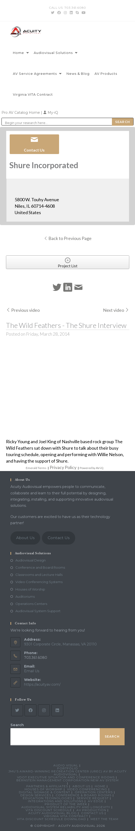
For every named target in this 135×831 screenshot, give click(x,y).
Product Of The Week (66, 804)
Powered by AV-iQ (91, 468)
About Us (25, 537)
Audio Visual (65, 765)
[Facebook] (30, 710)
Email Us (31, 671)
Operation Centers (94, 792)
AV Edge (95, 801)
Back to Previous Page (68, 238)
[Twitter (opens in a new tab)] (52, 12)
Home (100, 786)
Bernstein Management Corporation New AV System (67, 780)
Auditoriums (25, 596)
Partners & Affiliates (47, 786)
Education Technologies (47, 798)
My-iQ (50, 112)
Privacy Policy (63, 467)
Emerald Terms (36, 468)
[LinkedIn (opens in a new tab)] (71, 12)
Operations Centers (31, 604)
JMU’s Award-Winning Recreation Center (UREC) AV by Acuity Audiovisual (67, 772)
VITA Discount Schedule (49, 810)
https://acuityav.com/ (42, 684)
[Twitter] (17, 710)
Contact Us (58, 537)
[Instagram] (44, 710)
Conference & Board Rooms (83, 795)
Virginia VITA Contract (66, 816)
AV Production (91, 810)
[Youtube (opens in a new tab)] (83, 12)
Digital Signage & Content (44, 792)
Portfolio (67, 768)
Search (17, 725)
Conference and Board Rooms (40, 567)
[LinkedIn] (57, 710)
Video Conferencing (87, 789)
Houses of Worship (30, 589)
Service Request (93, 798)
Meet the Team (104, 819)
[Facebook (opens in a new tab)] (59, 12)
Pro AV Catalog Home (21, 112)
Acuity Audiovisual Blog (52, 813)
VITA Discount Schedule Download (51, 819)
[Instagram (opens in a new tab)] (65, 12)
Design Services (35, 795)
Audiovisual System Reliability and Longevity (65, 807)
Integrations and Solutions (55, 801)
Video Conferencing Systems (39, 582)
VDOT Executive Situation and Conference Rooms (66, 777)
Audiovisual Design (30, 560)
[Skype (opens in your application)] (77, 12)
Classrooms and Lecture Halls (39, 575)
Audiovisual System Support (38, 611)
